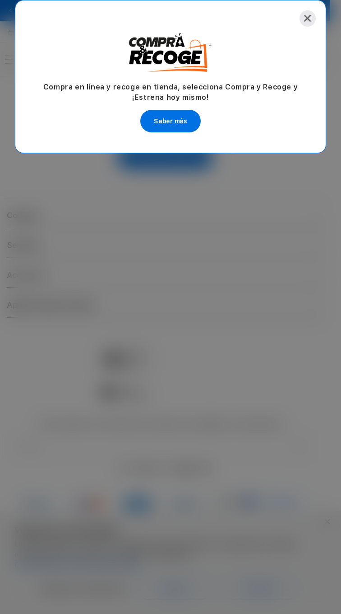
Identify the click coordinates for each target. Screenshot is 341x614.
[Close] (308, 18)
